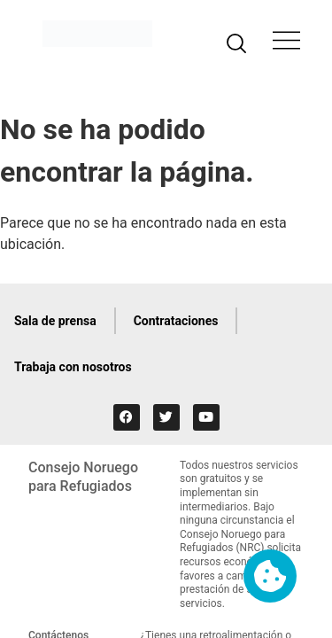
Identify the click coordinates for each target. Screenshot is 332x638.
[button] (286, 42)
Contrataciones (176, 321)
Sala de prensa (55, 321)
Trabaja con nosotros (73, 367)
